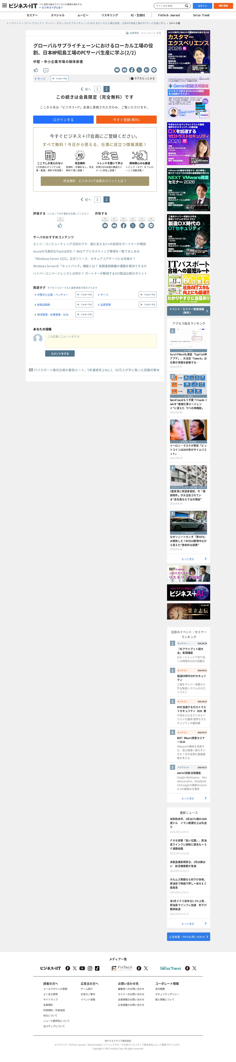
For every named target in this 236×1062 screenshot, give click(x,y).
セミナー (32, 15)
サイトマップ (50, 999)
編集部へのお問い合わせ (131, 988)
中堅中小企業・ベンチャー (52, 294)
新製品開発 (43, 304)
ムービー (82, 15)
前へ (88, 89)
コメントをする (60, 353)
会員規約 (48, 1004)
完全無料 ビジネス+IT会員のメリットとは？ (94, 180)
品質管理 (105, 304)
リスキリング (109, 15)
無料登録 (223, 5)
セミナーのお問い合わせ (131, 994)
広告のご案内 (88, 994)
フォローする (61, 78)
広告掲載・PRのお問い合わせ (187, 937)
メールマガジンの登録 (55, 988)
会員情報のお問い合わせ (131, 999)
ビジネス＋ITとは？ (52, 7)
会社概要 (160, 988)
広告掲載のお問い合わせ (131, 1004)
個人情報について (164, 999)
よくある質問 (50, 994)
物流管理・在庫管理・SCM (52, 314)
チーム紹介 (87, 988)
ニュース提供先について (56, 1020)
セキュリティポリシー (167, 994)
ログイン (202, 6)
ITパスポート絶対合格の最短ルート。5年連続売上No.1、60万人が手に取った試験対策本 (97, 370)
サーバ (41, 78)
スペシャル (58, 15)
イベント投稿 (88, 999)
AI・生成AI (138, 15)
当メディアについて (54, 1026)
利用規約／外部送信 (54, 1010)
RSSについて (50, 1015)
